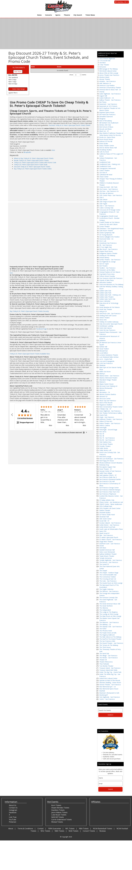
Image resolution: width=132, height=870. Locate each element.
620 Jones (102, 67)
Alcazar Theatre (104, 79)
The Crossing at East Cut (107, 579)
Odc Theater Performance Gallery (110, 413)
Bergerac (102, 119)
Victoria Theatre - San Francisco (110, 685)
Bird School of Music (106, 127)
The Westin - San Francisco (108, 658)
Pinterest (12, 822)
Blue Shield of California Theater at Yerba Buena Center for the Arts (111, 134)
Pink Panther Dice (105, 442)
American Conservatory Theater (110, 88)
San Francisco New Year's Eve (109, 492)
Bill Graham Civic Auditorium (108, 123)
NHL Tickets (45, 831)
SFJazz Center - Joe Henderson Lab (111, 502)
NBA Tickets (84, 828)
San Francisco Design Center (109, 488)
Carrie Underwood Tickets (61, 819)
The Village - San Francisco (108, 656)
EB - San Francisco (105, 245)
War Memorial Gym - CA (107, 687)
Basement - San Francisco (108, 104)
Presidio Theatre (104, 446)
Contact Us (13, 808)
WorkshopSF (103, 695)
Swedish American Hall (107, 550)
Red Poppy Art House (106, 461)
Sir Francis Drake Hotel (107, 515)
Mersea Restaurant (105, 388)
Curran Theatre (104, 226)
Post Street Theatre (106, 444)
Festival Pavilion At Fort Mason (109, 272)
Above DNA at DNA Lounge (108, 73)
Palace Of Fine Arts (105, 421)
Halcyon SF (103, 311)
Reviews (102, 831)
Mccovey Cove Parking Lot (108, 386)
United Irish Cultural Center (108, 678)
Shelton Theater (104, 510)
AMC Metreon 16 (105, 83)
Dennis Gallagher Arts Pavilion (109, 237)
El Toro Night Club (105, 247)
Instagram (13, 810)
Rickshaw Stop (104, 465)
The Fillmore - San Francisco (108, 591)
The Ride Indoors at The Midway (110, 637)
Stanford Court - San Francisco (109, 544)
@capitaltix (27, 152)
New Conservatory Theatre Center (111, 407)
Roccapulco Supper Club (107, 467)
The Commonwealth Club (108, 575)
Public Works (103, 448)
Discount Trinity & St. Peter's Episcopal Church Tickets (32, 167)
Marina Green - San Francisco (109, 376)
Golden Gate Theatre (106, 297)
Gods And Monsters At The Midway (111, 284)
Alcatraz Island (104, 77)
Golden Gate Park (105, 293)
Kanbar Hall (103, 347)
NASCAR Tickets (57, 817)
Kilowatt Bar (103, 351)
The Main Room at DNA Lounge (110, 616)
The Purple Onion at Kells (107, 633)
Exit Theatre (103, 266)
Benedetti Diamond (106, 117)
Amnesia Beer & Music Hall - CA (110, 90)
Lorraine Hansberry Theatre (108, 355)
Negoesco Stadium (105, 405)
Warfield (102, 691)
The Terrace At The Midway (108, 645)
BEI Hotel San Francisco (107, 114)
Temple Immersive (105, 558)
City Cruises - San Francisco (108, 189)
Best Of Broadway (105, 121)
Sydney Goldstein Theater (108, 554)
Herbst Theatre (104, 318)
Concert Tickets (89, 831)
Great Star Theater (105, 309)
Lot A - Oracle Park (105, 359)
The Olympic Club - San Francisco (110, 627)
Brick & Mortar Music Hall (108, 148)
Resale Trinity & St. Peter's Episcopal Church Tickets (31, 160)
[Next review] (90, 415)
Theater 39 (103, 660)
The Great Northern (106, 606)
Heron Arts (103, 320)
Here (53, 150)
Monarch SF (103, 396)
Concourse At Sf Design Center (109, 210)
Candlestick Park (104, 162)
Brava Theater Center (106, 146)
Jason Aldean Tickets (59, 812)
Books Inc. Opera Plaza (107, 137)
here (11, 273)
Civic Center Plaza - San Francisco (110, 195)
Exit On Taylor (104, 264)
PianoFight (103, 428)
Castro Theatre (104, 170)
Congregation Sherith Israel (108, 216)
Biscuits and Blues (105, 129)
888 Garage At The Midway (108, 69)
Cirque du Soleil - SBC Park (108, 187)
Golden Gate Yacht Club (107, 299)
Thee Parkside (104, 664)
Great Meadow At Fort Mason (109, 307)
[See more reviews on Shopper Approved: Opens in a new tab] (68, 432)
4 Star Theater (104, 65)
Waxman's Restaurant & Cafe (109, 693)
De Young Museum (105, 235)
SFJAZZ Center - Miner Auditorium (110, 504)
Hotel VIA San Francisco (107, 330)
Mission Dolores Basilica (107, 394)
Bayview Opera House (106, 112)
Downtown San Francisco (108, 243)
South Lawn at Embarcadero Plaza (111, 529)
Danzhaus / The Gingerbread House (111, 228)
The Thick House (105, 647)
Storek (101, 546)
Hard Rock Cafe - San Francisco (110, 313)
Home (39, 15)
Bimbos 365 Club (105, 125)
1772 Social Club (104, 61)
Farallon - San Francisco (107, 268)
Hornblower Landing (106, 326)
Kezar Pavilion (104, 349)
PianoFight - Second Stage (108, 430)
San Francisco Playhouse (107, 494)
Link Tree (12, 817)
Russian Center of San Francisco (110, 471)
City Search (77, 15)
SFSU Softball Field (105, 506)
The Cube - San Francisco (108, 581)
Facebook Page (41, 329)
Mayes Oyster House (106, 384)
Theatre (67, 15)
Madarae (102, 365)
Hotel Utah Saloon (105, 328)
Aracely (101, 92)
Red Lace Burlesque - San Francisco (111, 459)
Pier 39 (101, 434)
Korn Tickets (56, 805)
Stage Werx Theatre (106, 542)
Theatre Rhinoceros (106, 662)
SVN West (102, 548)
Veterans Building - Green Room (110, 683)
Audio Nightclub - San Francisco (110, 94)
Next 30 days (12, 84)
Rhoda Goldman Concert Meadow (110, 463)
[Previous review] (12, 415)
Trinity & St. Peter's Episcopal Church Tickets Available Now (30, 354)
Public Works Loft (105, 450)
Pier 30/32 (102, 432)
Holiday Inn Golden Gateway (108, 322)
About (10, 828)
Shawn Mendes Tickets (60, 808)
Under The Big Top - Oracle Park (110, 672)
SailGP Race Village (105, 473)
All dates (12, 75)
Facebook (12, 812)
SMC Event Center (105, 519)
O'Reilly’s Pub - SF (105, 409)
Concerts (48, 15)
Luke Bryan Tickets (58, 815)
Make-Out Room (105, 372)
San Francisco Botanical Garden (110, 479)
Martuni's (102, 382)
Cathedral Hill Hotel (105, 175)
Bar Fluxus (102, 102)
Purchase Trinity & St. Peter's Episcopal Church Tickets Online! (69, 125)
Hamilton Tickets (58, 810)
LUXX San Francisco (106, 363)
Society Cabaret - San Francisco (110, 523)
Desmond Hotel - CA (106, 239)
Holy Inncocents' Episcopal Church (110, 324)
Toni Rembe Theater (106, 666)
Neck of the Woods (105, 403)
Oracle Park (103, 415)
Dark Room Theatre (106, 231)
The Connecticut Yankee (107, 577)
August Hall (103, 96)
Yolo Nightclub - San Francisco (109, 697)
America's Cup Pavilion (107, 85)
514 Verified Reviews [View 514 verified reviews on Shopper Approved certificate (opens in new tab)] (25, 418)
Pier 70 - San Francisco (107, 438)
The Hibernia (103, 608)
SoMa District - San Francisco (109, 525)
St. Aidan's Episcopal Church (108, 537)
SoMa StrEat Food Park (107, 527)
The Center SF (104, 564)
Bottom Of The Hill (105, 141)
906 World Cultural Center (108, 71)
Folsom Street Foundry (107, 276)
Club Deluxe (103, 199)
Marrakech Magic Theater (108, 380)
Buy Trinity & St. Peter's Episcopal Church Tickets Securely (29, 311)
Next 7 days (12, 82)
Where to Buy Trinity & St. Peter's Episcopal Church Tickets (34, 158)
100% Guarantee (54, 828)
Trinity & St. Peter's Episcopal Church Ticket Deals (30, 165)
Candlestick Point (105, 166)
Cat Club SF (103, 173)
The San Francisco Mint (107, 641)
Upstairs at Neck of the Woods (109, 680)
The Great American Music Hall (109, 604)
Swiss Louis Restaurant (107, 552)
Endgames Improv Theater (108, 253)
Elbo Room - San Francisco (108, 249)
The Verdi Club (104, 653)
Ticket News (90, 15)
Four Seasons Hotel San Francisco (110, 278)
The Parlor (102, 629)
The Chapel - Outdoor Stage (108, 573)
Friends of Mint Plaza (106, 280)
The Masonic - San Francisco (109, 622)
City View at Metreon (106, 193)
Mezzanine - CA (104, 392)
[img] (25, 415)
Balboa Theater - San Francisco (110, 100)
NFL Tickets (70, 828)
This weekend (13, 77)
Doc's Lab (102, 241)
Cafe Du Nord (104, 152)
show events (77, 74)
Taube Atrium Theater (106, 556)
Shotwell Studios (104, 513)
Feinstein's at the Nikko (107, 270)
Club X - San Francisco (106, 206)
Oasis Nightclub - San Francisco (110, 411)
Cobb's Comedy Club (106, 208)
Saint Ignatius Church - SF (108, 475)
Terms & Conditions (25, 828)
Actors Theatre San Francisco (109, 75)
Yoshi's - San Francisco (107, 699)
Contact (41, 828)
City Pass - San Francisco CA (108, 191)
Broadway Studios (105, 150)
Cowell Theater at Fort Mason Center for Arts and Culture (109, 223)
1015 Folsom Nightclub (107, 58)
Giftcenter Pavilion (105, 282)
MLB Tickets (73, 831)
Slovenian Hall (104, 517)
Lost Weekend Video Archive (108, 357)
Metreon (102, 390)
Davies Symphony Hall (106, 233)
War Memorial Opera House (108, 689)
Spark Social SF (104, 533)
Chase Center (103, 177)
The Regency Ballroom (107, 635)
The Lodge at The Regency (108, 612)
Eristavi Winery (104, 258)
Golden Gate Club (105, 291)
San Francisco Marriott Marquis (109, 490)
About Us (12, 805)
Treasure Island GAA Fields (108, 670)
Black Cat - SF (104, 131)
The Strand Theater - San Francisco (111, 643)
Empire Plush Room (106, 251)
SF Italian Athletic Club (106, 500)
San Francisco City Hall (107, 481)
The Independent (105, 610)
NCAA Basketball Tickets (102, 828)
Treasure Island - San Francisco (109, 668)
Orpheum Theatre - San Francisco (110, 419)
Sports (57, 15)
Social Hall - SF (104, 521)
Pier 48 (101, 436)
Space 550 (102, 531)
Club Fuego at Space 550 (107, 202)
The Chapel (103, 571)
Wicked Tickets (57, 822)
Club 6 (101, 197)
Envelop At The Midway (107, 255)
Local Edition (103, 353)
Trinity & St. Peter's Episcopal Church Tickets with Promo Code (35, 162)
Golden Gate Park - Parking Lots (110, 295)
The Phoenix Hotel (105, 631)
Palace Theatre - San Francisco (109, 423)
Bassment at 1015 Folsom (108, 106)
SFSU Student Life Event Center (109, 508)
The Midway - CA (105, 624)
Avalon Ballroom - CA (106, 98)
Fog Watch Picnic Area (106, 274)
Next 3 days (12, 80)
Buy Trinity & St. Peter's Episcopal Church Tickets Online (33, 169)
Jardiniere (102, 340)
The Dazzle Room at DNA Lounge (110, 583)
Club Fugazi (103, 204)
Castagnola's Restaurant (107, 168)
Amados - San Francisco (107, 81)
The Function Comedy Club (108, 598)
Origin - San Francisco (106, 417)
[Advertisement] (51, 185)
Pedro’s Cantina (104, 425)
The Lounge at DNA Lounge (108, 614)
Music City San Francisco (107, 401)
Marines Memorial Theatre (108, 378)
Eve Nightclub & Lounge (107, 262)
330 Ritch (102, 63)
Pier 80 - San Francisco (107, 440)
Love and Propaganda (106, 361)
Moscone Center (105, 398)
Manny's (102, 374)
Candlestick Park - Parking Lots (109, 164)
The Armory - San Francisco (108, 562)
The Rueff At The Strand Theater (110, 639)
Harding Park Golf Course (107, 316)
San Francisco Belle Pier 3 (108, 477)
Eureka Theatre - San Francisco (109, 260)
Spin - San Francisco (106, 535)
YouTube (12, 819)
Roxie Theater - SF (105, 469)
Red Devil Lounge (105, 457)
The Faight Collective (106, 589)
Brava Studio (103, 143)
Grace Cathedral (104, 301)
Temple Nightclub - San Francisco (110, 560)
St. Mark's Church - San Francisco (110, 539)
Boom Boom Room (106, 139)
